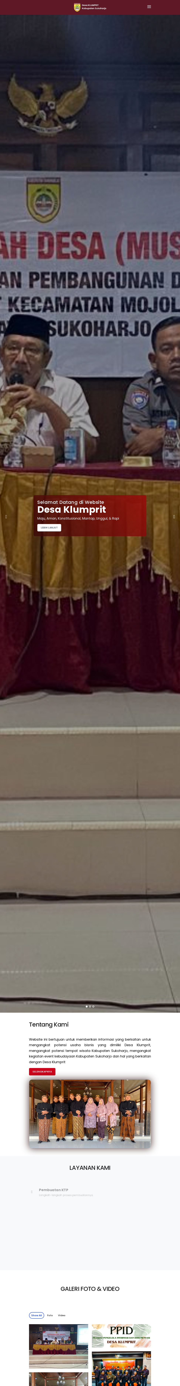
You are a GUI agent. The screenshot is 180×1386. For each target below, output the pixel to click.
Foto (50, 1315)
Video (61, 1315)
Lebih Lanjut (49, 527)
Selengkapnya (42, 1071)
